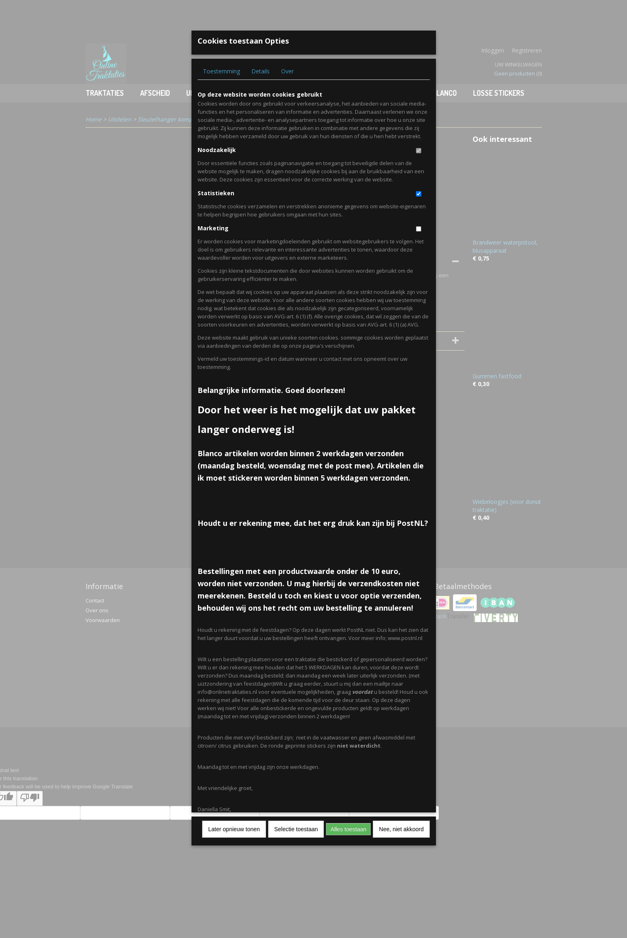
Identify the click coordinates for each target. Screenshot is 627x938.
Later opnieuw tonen (234, 829)
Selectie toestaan (296, 829)
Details (260, 71)
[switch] (418, 150)
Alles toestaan (348, 829)
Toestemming (221, 71)
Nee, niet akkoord (401, 829)
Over (287, 71)
